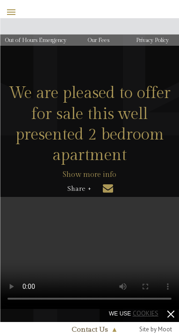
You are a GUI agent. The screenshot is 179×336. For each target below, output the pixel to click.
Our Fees (98, 40)
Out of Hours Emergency (35, 40)
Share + (79, 189)
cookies (145, 313)
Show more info (89, 174)
